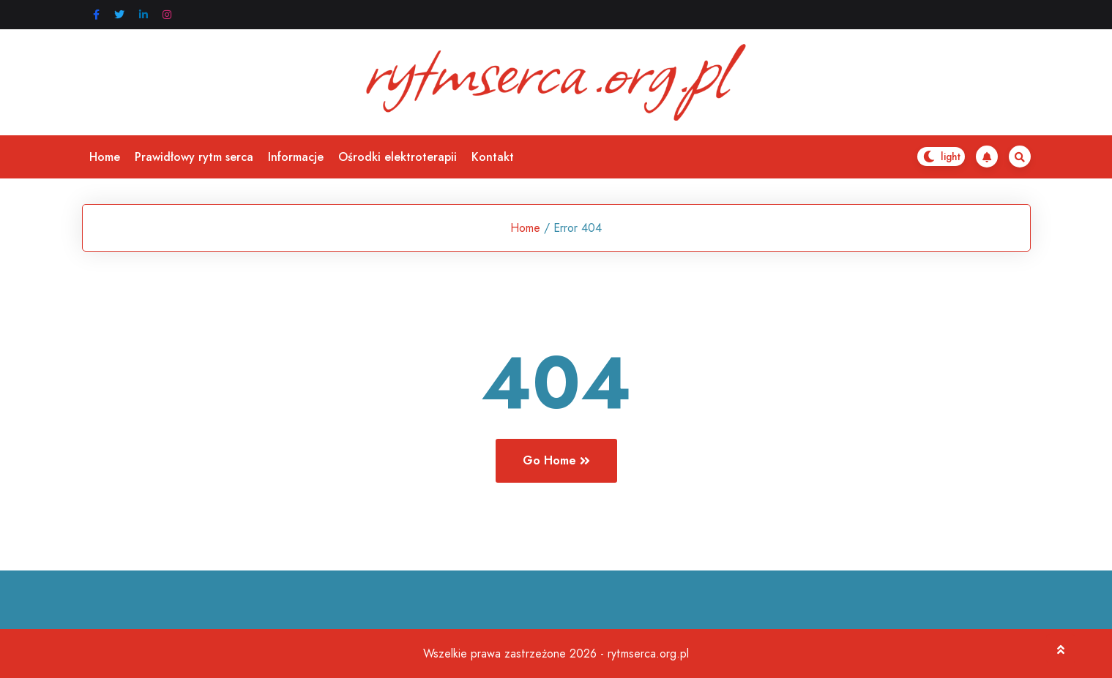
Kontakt (492, 156)
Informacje (296, 156)
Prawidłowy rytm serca (194, 156)
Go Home (556, 460)
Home (104, 156)
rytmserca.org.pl (648, 653)
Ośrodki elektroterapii (397, 156)
